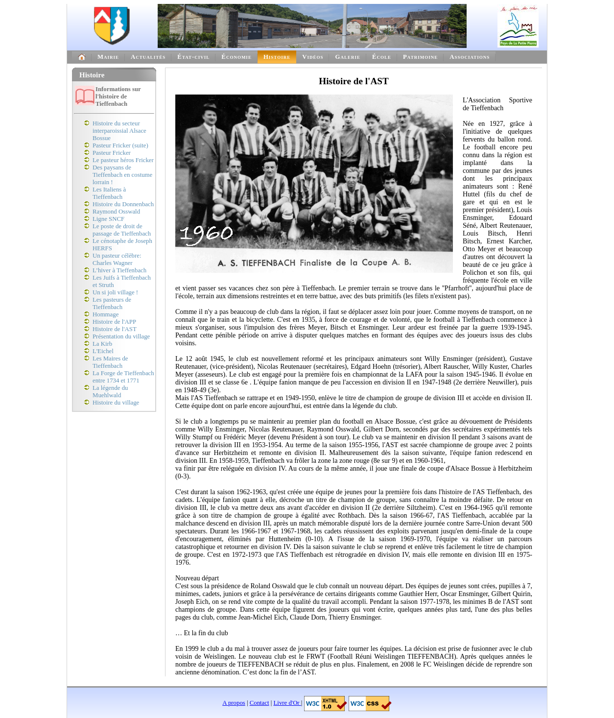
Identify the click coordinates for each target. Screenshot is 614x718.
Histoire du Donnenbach (123, 204)
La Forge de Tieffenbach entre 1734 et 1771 (123, 377)
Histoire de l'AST (115, 329)
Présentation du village (121, 336)
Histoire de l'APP (114, 321)
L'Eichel (103, 351)
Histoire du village (116, 402)
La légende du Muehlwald (110, 391)
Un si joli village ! (115, 292)
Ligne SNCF (108, 218)
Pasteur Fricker (112, 152)
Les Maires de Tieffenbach (110, 362)
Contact (259, 702)
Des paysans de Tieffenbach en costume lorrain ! (122, 175)
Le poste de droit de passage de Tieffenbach (122, 230)
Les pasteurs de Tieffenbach (112, 303)
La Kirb (102, 343)
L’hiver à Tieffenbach (119, 270)
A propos (233, 702)
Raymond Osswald (116, 211)
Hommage (105, 314)
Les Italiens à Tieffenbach (109, 193)
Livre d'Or (287, 702)
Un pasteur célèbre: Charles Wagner (117, 259)
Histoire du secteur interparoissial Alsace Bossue (119, 131)
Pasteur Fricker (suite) (120, 145)
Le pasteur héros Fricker (123, 160)
